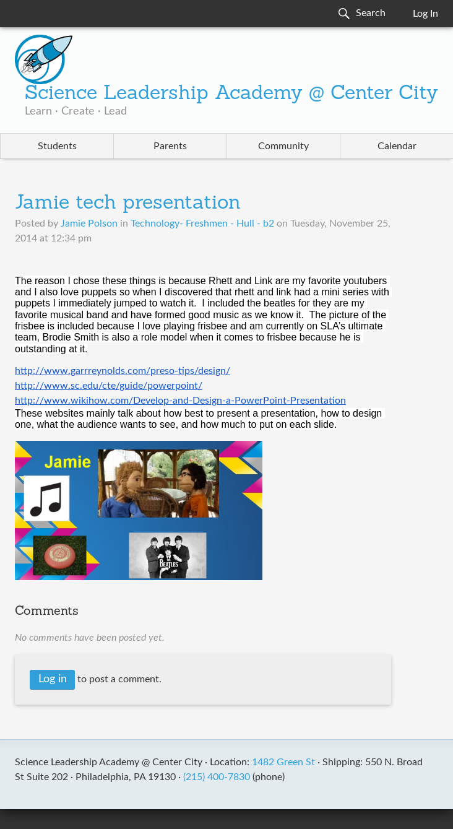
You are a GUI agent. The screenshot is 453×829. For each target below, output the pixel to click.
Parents (170, 146)
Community (283, 146)
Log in (52, 679)
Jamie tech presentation (128, 204)
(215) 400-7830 (216, 777)
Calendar (397, 146)
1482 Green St (283, 762)
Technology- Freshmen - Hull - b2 (202, 223)
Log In (425, 14)
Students (57, 146)
